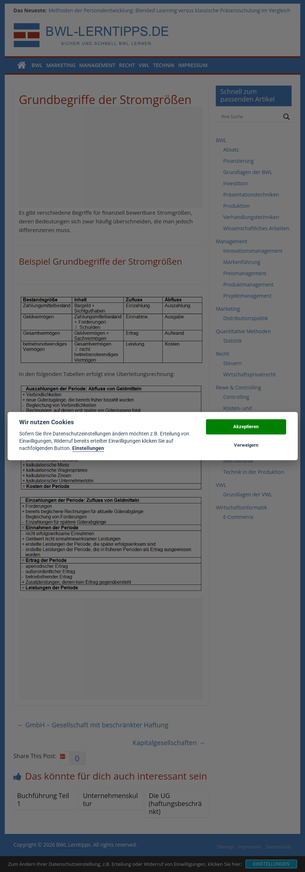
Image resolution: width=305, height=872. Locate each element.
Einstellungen (88, 448)
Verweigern (246, 445)
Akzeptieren (246, 427)
